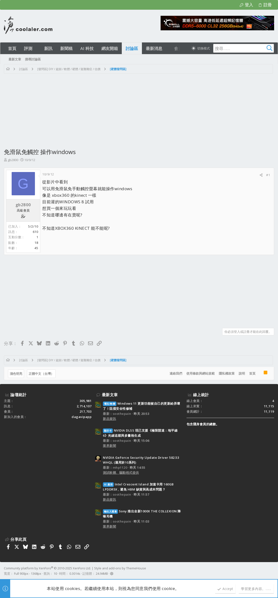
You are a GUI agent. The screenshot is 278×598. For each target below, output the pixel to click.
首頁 (252, 373)
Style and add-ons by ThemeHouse (120, 568)
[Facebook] (272, 571)
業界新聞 (109, 445)
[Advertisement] (139, 110)
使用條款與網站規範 (200, 373)
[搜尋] (243, 48)
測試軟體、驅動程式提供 (121, 472)
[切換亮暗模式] (200, 48)
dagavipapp (81, 417)
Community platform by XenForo (47, 568)
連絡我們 (176, 373)
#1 (268, 175)
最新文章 (110, 394)
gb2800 (13, 160)
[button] (36, 48)
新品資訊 (109, 419)
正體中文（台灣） (41, 373)
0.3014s (74, 573)
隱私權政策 (227, 373)
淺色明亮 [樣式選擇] (16, 373)
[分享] (261, 175)
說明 (242, 373)
